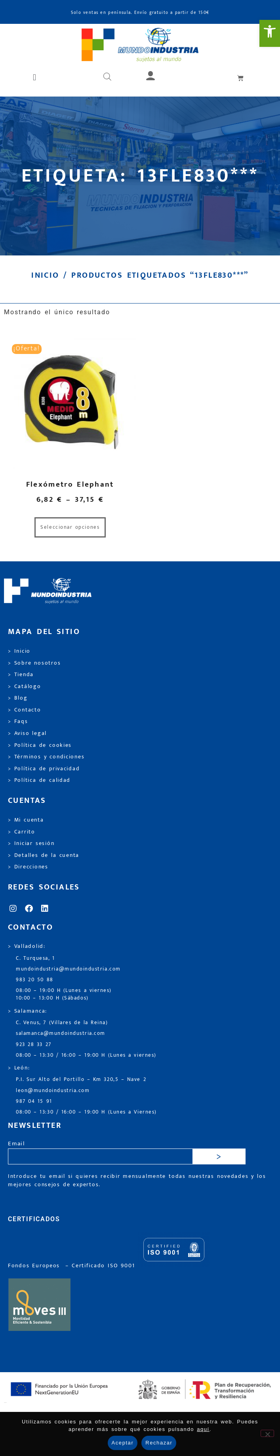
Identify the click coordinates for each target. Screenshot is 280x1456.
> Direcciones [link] (28, 867)
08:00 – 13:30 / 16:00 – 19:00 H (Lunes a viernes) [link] (86, 1055)
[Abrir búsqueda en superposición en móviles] (107, 77)
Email (16, 1144)
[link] (269, 33)
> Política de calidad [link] (39, 780)
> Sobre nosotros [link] (34, 663)
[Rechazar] (267, 1433)
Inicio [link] (45, 275)
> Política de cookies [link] (40, 745)
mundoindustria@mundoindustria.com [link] (68, 969)
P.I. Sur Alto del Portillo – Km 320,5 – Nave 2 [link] (81, 1079)
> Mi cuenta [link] (26, 820)
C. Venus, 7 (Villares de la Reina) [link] (62, 1023)
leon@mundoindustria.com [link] (53, 1091)
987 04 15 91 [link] (34, 1101)
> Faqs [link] (18, 721)
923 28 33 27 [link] (33, 1044)
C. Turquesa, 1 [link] (35, 958)
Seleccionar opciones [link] (69, 527)
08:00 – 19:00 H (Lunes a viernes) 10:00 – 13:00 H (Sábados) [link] (64, 994)
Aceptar (123, 1443)
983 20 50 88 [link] (34, 980)
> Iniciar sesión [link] (31, 843)
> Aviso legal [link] (27, 733)
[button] (35, 77)
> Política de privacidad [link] (44, 768)
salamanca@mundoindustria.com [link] (60, 1033)
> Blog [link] (18, 698)
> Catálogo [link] (24, 686)
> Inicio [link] (19, 651)
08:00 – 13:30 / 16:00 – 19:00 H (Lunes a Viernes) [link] (86, 1112)
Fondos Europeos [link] (35, 1265)
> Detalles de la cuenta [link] (43, 855)
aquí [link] (203, 1429)
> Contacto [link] (24, 710)
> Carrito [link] (21, 832)
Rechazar (158, 1443)
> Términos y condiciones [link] (46, 757)
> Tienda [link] (21, 674)
